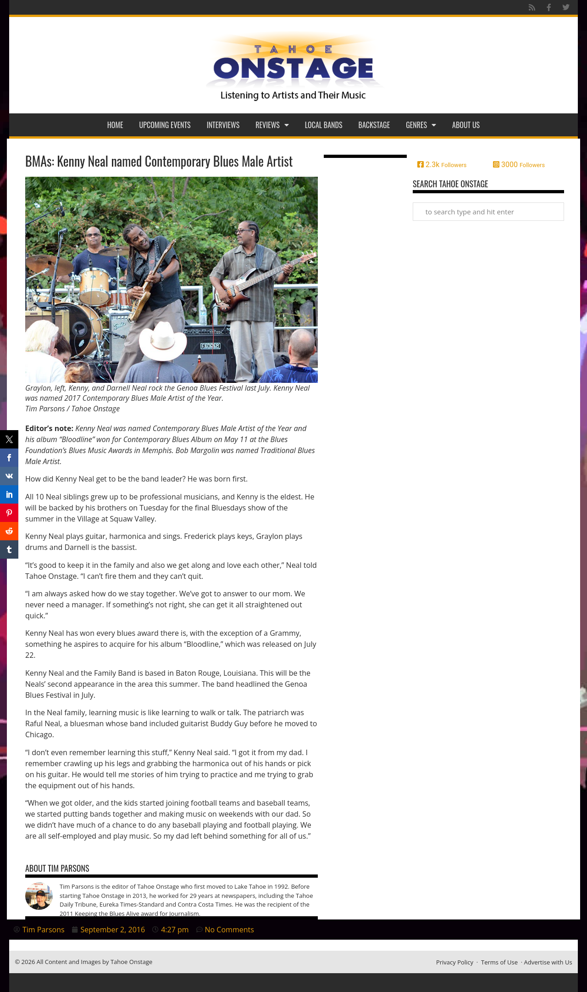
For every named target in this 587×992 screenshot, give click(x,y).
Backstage (374, 124)
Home (115, 124)
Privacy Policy (454, 962)
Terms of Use (499, 962)
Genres (421, 125)
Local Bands (324, 124)
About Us (466, 124)
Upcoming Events (165, 124)
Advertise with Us (548, 962)
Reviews (272, 125)
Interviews (223, 124)
